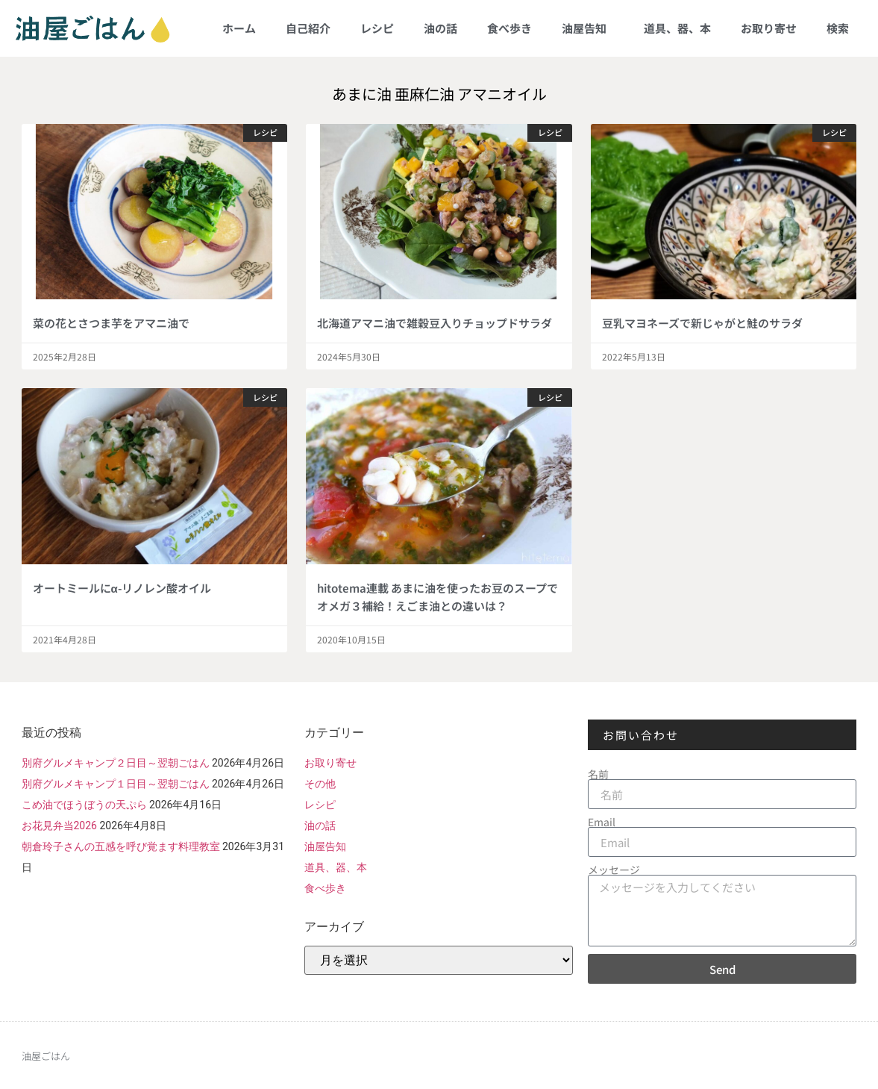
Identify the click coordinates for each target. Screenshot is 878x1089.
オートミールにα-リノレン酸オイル (122, 588)
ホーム (239, 28)
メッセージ (614, 869)
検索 (838, 28)
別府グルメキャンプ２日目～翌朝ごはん (116, 763)
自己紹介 (308, 28)
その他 (320, 784)
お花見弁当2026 (59, 825)
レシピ (377, 28)
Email (601, 822)
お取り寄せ (769, 28)
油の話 (440, 28)
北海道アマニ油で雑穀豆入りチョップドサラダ (434, 323)
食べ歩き (509, 28)
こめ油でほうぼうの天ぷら (84, 805)
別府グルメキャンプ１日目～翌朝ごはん (116, 784)
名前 (598, 774)
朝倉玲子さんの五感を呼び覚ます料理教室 (121, 846)
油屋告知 (588, 28)
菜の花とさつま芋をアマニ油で (111, 323)
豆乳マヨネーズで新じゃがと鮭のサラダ (702, 323)
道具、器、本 (677, 28)
